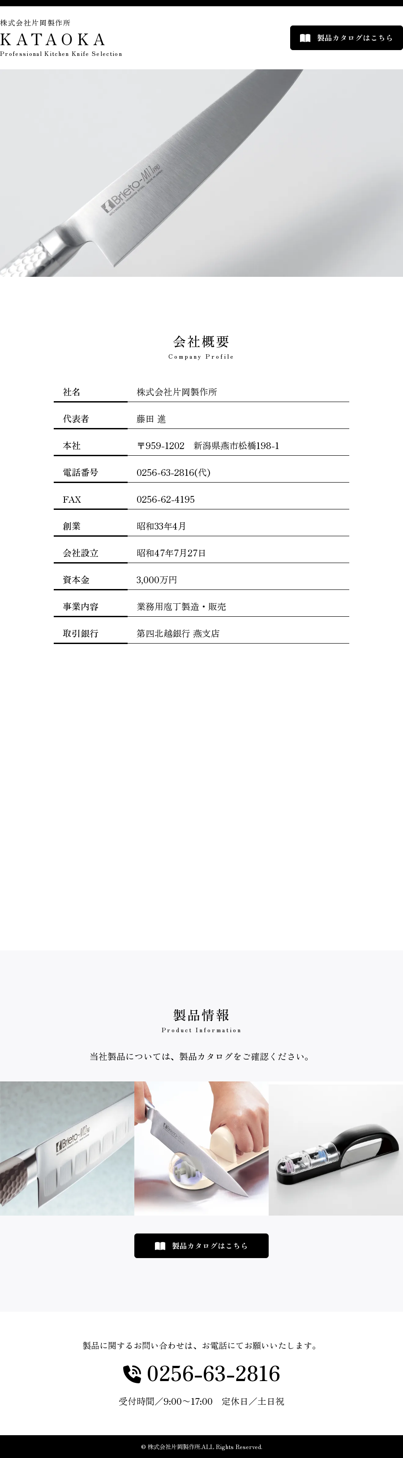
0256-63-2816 (210, 1373)
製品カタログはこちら (355, 37)
